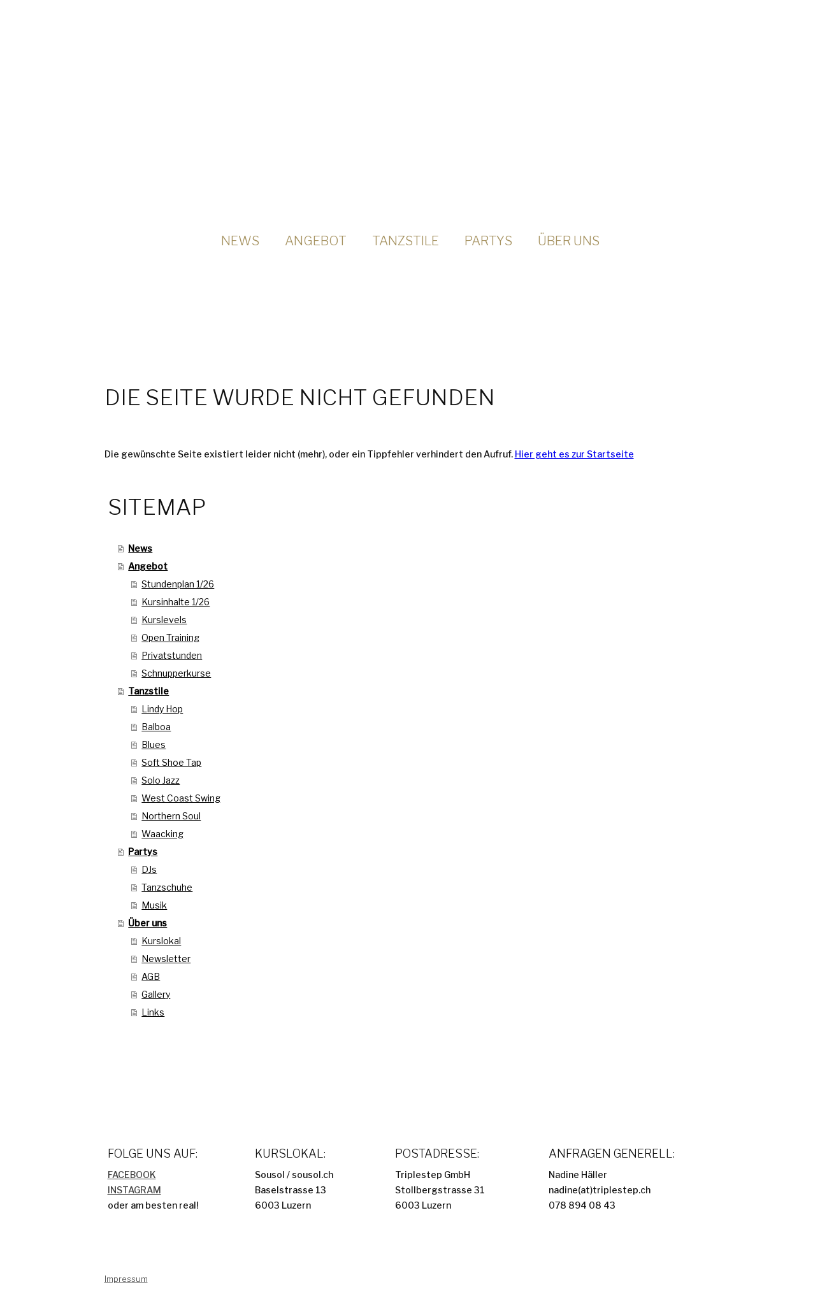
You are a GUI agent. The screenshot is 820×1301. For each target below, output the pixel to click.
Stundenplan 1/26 (177, 584)
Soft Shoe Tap (171, 762)
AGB (150, 976)
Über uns (569, 240)
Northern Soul (171, 815)
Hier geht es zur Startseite (574, 454)
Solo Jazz (160, 780)
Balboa (156, 726)
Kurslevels (164, 619)
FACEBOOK (132, 1174)
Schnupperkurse (176, 673)
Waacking (162, 833)
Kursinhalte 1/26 (175, 601)
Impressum (126, 1279)
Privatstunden (171, 655)
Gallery (155, 994)
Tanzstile (405, 240)
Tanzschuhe (166, 887)
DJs (149, 869)
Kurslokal (161, 940)
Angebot (316, 240)
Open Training (170, 637)
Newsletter (166, 958)
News (240, 240)
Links (152, 1012)
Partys (488, 240)
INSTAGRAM (134, 1189)
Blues (153, 744)
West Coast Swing (180, 798)
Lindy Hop (162, 708)
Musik (154, 905)
